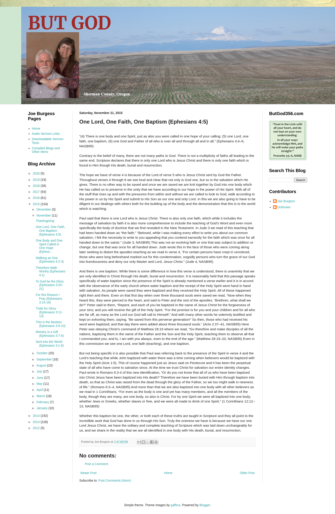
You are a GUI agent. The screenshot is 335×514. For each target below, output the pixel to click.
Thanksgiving (45, 221)
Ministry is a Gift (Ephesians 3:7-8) (50, 333)
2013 (37, 422)
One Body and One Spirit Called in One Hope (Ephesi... (49, 246)
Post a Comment (96, 464)
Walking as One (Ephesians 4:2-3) (50, 259)
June (40, 377)
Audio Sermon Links (46, 133)
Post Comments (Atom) (114, 480)
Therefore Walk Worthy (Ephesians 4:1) (50, 271)
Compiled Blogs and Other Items (46, 150)
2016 (37, 198)
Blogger (204, 505)
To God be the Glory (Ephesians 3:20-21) (50, 285)
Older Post (247, 473)
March (41, 396)
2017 (37, 192)
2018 (37, 185)
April (40, 390)
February (43, 402)
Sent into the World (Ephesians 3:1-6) (50, 343)
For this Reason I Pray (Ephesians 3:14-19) (49, 298)
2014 (37, 415)
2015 (37, 204)
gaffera (175, 505)
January (42, 408)
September (44, 359)
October (42, 353)
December (44, 209)
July (39, 371)
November (44, 215)
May (39, 384)
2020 (37, 173)
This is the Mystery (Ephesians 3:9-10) (50, 324)
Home (168, 473)
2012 (37, 428)
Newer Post (88, 473)
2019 (37, 179)
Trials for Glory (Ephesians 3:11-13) (49, 312)
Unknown (284, 207)
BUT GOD (69, 23)
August (41, 365)
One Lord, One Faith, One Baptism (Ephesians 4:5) (50, 230)
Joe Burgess (286, 201)
